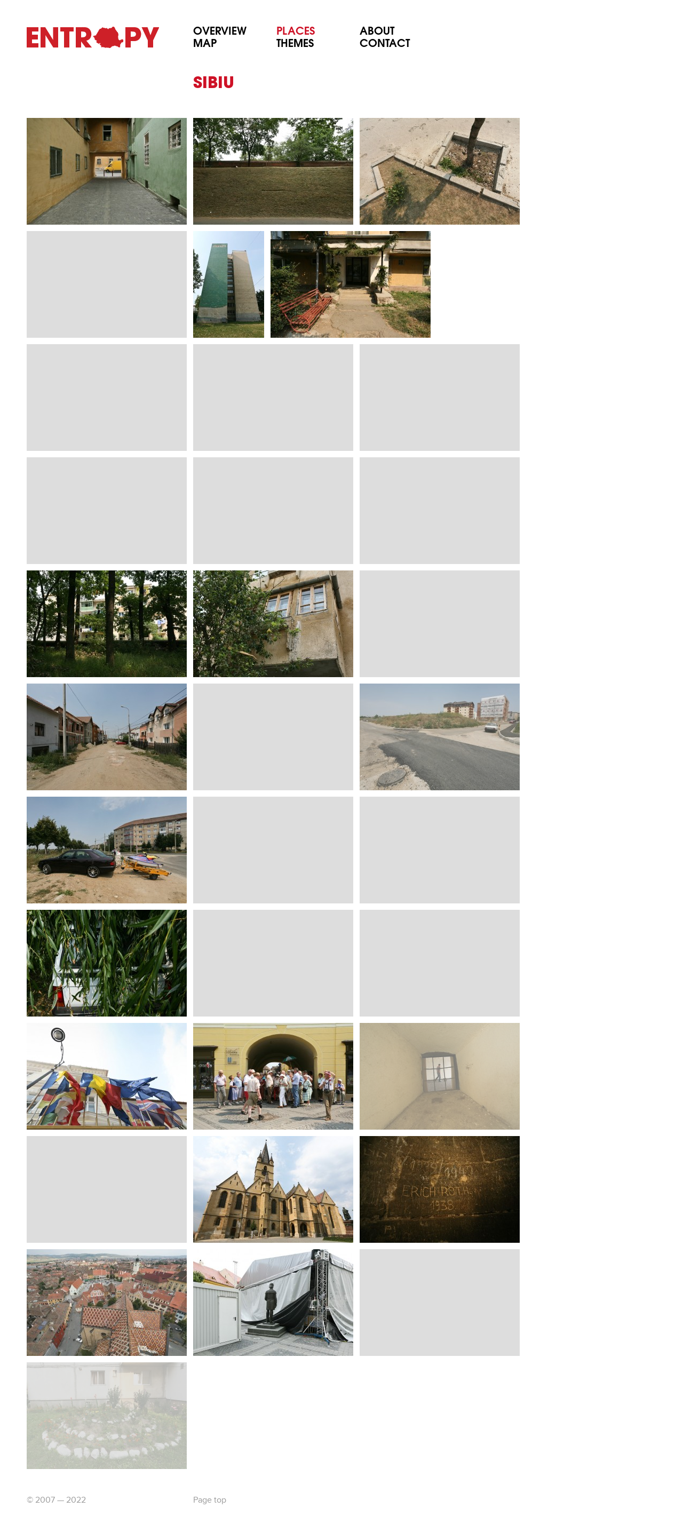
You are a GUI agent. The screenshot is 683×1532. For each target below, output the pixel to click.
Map (205, 44)
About (377, 32)
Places (295, 32)
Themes (295, 44)
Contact (385, 44)
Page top (209, 1500)
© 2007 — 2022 (56, 1500)
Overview (220, 32)
